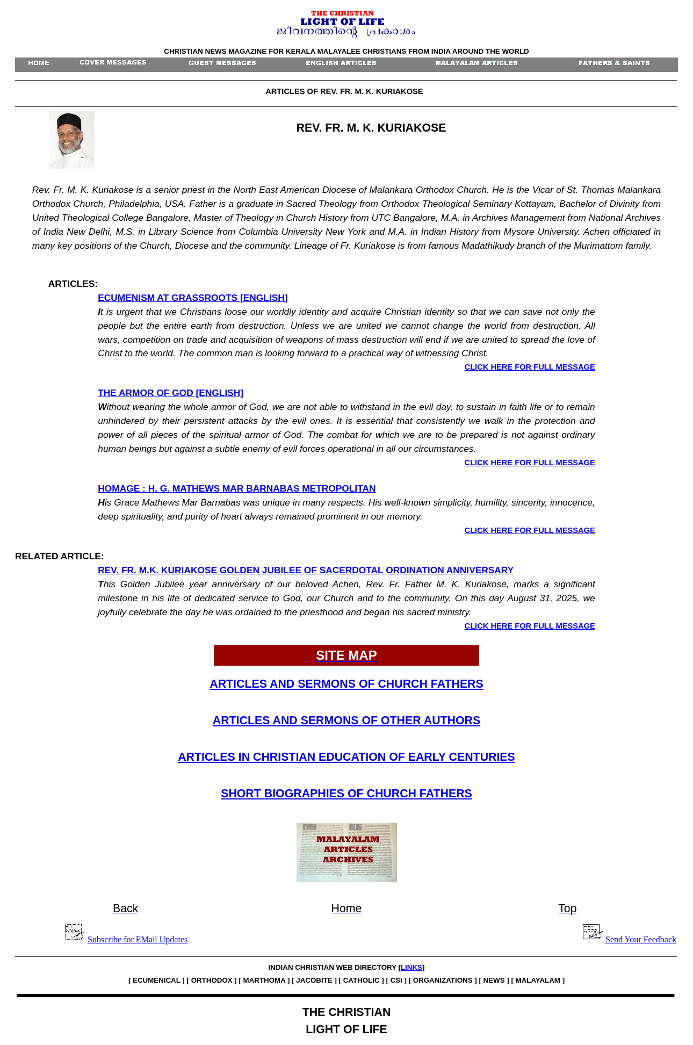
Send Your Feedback (640, 939)
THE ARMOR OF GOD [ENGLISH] (170, 392)
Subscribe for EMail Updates (137, 939)
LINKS (411, 967)
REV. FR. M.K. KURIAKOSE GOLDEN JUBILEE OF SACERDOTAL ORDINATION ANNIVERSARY (306, 570)
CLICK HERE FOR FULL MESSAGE (530, 367)
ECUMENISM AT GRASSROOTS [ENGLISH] (192, 297)
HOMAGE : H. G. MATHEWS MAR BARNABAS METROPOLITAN (237, 488)
